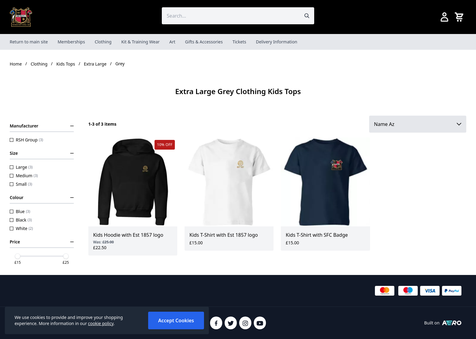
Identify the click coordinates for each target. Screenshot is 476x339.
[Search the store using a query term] (230, 15)
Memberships (71, 42)
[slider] (17, 256)
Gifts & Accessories (204, 42)
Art (172, 42)
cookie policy (101, 323)
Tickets (239, 42)
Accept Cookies (176, 320)
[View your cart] (460, 17)
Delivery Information (276, 42)
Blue (20, 211)
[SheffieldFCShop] (21, 17)
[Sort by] (417, 124)
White (21, 228)
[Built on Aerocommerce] (451, 323)
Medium (24, 175)
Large (21, 167)
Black (21, 220)
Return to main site (29, 42)
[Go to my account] (444, 17)
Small (21, 184)
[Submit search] (307, 15)
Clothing (103, 42)
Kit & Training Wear (140, 42)
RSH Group (26, 140)
